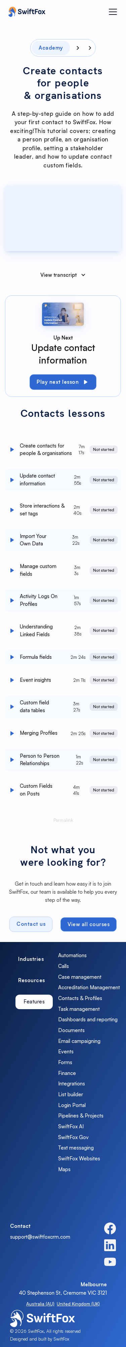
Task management (79, 1009)
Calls (63, 966)
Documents (71, 1030)
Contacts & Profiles (80, 998)
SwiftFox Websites (79, 1158)
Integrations (71, 1083)
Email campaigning (79, 1041)
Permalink (63, 821)
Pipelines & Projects (80, 1115)
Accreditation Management (89, 987)
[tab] (30, 959)
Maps (64, 1169)
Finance (67, 1073)
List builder (70, 1094)
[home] (25, 12)
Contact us (30, 925)
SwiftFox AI (71, 1126)
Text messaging (76, 1147)
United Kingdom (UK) (78, 1303)
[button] (113, 12)
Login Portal (72, 1105)
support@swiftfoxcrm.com (40, 1237)
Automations (72, 955)
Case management (79, 977)
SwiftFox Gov (73, 1137)
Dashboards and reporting (88, 1019)
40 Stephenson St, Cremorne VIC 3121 (63, 1293)
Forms (65, 1062)
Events (66, 1051)
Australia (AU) (40, 1303)
